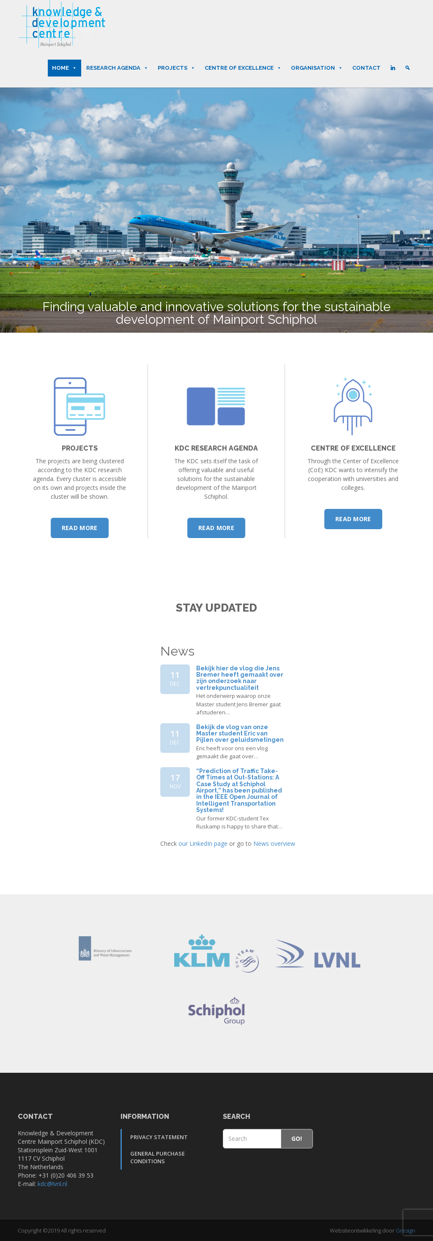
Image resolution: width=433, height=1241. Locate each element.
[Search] (407, 68)
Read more (80, 528)
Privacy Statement (159, 1137)
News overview (274, 843)
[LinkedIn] (393, 68)
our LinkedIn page (202, 843)
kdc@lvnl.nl (52, 1184)
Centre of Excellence (243, 68)
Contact (366, 68)
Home (64, 68)
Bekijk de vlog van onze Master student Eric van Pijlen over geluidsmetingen (240, 734)
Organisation (317, 68)
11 (175, 678)
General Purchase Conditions (157, 1157)
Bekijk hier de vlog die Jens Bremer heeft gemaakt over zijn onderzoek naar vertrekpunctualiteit (239, 678)
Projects (176, 68)
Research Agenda (117, 68)
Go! (296, 1138)
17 (175, 781)
